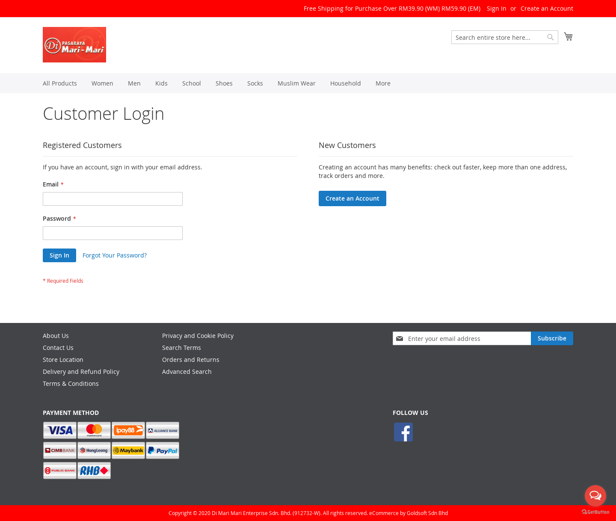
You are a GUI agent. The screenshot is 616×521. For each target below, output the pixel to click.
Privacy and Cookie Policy (198, 336)
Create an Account (547, 8)
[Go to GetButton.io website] (595, 512)
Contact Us (58, 347)
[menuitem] (60, 83)
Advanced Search (187, 371)
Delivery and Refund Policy (81, 371)
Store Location (63, 359)
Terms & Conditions (71, 383)
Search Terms (181, 347)
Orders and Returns (190, 359)
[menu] (308, 83)
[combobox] (504, 37)
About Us (56, 336)
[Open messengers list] (595, 495)
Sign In (496, 8)
